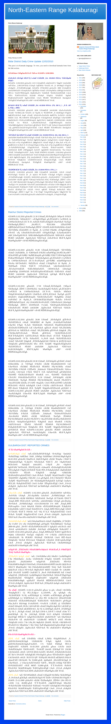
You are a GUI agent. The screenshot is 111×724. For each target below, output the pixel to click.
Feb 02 (82, 200)
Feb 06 (82, 190)
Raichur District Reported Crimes (24, 212)
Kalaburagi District (84, 68)
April (81, 130)
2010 (80, 104)
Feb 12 (82, 175)
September (83, 116)
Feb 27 (82, 139)
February (83, 135)
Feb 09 (82, 183)
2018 (80, 85)
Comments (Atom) (21, 704)
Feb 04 (82, 195)
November (83, 110)
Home (40, 701)
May (81, 128)
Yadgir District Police (84, 66)
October (82, 114)
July (81, 123)
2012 (80, 99)
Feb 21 (82, 154)
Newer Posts (12, 701)
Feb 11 (82, 178)
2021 (80, 78)
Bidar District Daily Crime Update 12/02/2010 (30, 61)
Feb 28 (82, 137)
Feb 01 (82, 202)
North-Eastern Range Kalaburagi (53, 9)
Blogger (63, 715)
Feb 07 (82, 188)
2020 (80, 80)
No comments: (55, 206)
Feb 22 (82, 151)
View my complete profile (84, 51)
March (82, 132)
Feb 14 (82, 171)
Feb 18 (82, 161)
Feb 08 (82, 185)
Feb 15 (82, 168)
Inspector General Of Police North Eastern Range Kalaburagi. (89, 48)
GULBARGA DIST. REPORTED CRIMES (28, 445)
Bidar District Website (84, 70)
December (83, 106)
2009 (80, 208)
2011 (80, 102)
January (82, 205)
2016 (80, 90)
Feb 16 (82, 166)
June (81, 125)
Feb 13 (82, 173)
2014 (80, 94)
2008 (80, 211)
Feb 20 (82, 156)
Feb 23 (82, 149)
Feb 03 (82, 197)
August (82, 120)
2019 (80, 82)
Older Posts (67, 701)
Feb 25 (82, 144)
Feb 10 (82, 180)
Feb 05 (82, 192)
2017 (80, 87)
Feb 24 (82, 146)
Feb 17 (82, 163)
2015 (80, 92)
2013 (80, 97)
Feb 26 (82, 142)
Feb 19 (82, 159)
